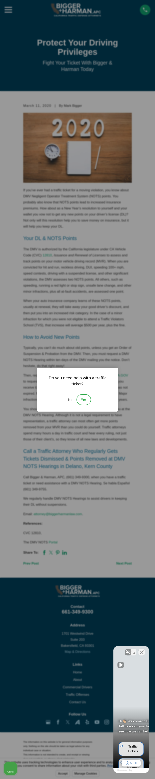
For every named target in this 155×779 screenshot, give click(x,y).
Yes (83, 399)
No (70, 399)
